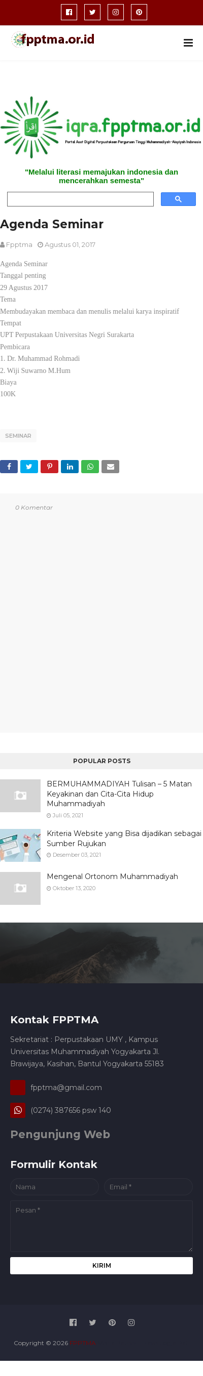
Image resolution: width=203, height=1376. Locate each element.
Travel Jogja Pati (165, 1343)
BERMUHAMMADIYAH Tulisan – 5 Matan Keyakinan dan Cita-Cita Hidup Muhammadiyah (119, 793)
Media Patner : (118, 1343)
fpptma (19, 244)
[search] (79, 199)
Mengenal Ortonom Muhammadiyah (112, 876)
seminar (18, 435)
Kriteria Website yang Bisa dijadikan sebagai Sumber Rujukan (124, 838)
